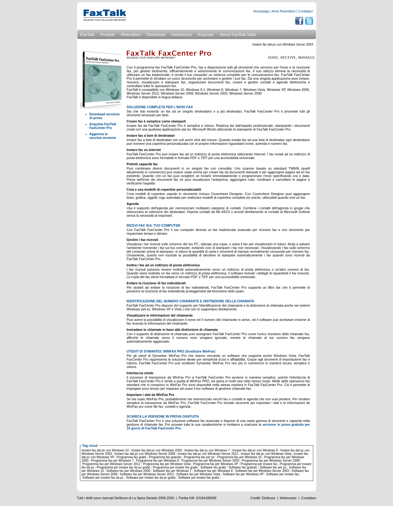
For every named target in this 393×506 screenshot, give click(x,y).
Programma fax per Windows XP (215, 464)
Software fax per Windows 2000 (128, 471)
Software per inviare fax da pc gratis (151, 477)
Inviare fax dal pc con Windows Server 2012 (208, 453)
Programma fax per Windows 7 (112, 460)
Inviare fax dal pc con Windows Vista (266, 453)
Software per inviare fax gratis (198, 477)
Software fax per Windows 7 (172, 471)
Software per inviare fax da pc (102, 477)
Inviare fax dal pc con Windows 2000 (156, 450)
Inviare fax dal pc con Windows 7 (207, 450)
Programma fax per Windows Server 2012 (111, 464)
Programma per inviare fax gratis (175, 467)
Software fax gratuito (243, 467)
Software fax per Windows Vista (198, 474)
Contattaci (305, 11)
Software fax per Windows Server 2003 (262, 471)
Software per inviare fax (282, 474)
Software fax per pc (273, 467)
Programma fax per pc (199, 457)
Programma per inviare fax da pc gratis (123, 467)
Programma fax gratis (132, 457)
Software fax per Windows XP (242, 474)
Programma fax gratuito (165, 457)
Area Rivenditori (283, 11)
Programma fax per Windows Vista (167, 464)
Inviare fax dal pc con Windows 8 (255, 450)
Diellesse (268, 498)
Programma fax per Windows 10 (239, 457)
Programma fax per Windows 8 (157, 460)
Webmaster (288, 498)
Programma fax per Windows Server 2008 (270, 460)
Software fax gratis (213, 467)
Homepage (261, 11)
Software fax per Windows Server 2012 (147, 474)
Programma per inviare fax (259, 464)
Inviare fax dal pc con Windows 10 (105, 450)
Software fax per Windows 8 (213, 471)
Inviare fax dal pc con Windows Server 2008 (144, 453)
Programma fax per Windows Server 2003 (210, 460)
